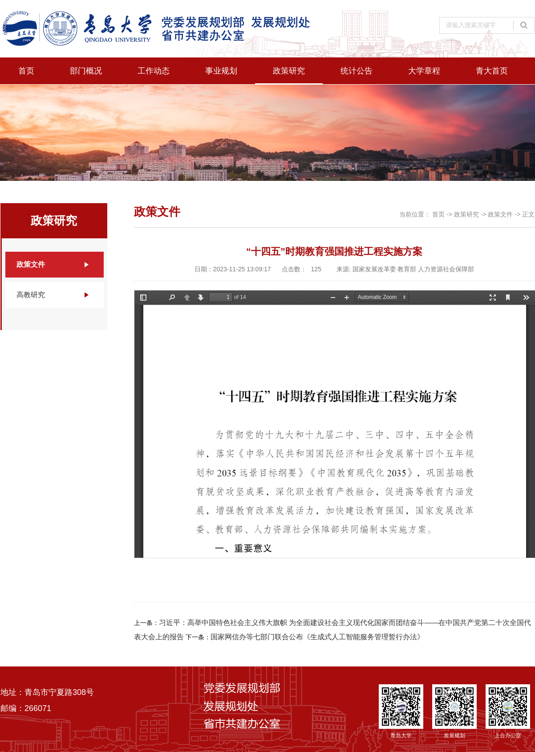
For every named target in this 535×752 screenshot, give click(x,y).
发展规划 (454, 711)
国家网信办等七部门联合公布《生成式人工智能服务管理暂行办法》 (317, 637)
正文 (528, 214)
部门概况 (86, 70)
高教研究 (30, 294)
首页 (26, 70)
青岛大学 (401, 711)
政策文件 (30, 264)
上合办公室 (508, 711)
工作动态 (154, 70)
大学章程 (424, 70)
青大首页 (492, 70)
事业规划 (221, 70)
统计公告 (356, 70)
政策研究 (289, 70)
